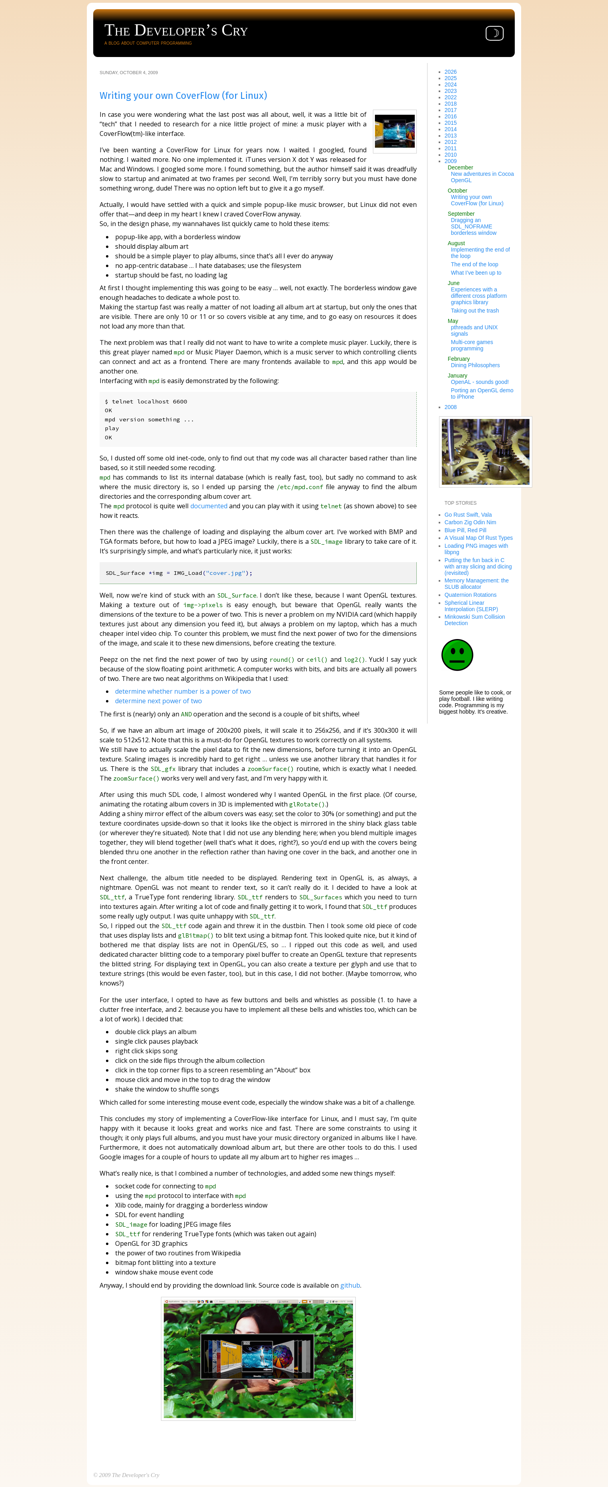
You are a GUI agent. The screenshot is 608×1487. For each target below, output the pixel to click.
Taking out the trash (475, 310)
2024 (451, 84)
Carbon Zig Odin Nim (470, 522)
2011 (451, 148)
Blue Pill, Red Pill (465, 530)
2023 (451, 91)
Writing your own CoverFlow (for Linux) (477, 200)
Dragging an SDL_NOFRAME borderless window (473, 226)
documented (209, 505)
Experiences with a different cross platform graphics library (479, 295)
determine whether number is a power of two (183, 690)
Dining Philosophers (475, 365)
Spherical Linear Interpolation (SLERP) (471, 606)
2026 (451, 72)
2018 (451, 103)
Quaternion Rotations (471, 595)
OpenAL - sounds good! (480, 382)
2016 (451, 116)
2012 (451, 142)
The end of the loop (474, 264)
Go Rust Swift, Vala (468, 514)
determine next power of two (158, 700)
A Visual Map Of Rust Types (479, 538)
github (350, 1284)
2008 (451, 407)
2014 (451, 129)
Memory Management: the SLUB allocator (477, 583)
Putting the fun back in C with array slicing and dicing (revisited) (478, 566)
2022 (451, 97)
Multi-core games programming (472, 345)
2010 (451, 154)
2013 (451, 135)
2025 (451, 78)
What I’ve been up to (476, 272)
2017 (451, 110)
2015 (451, 123)
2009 (451, 161)
